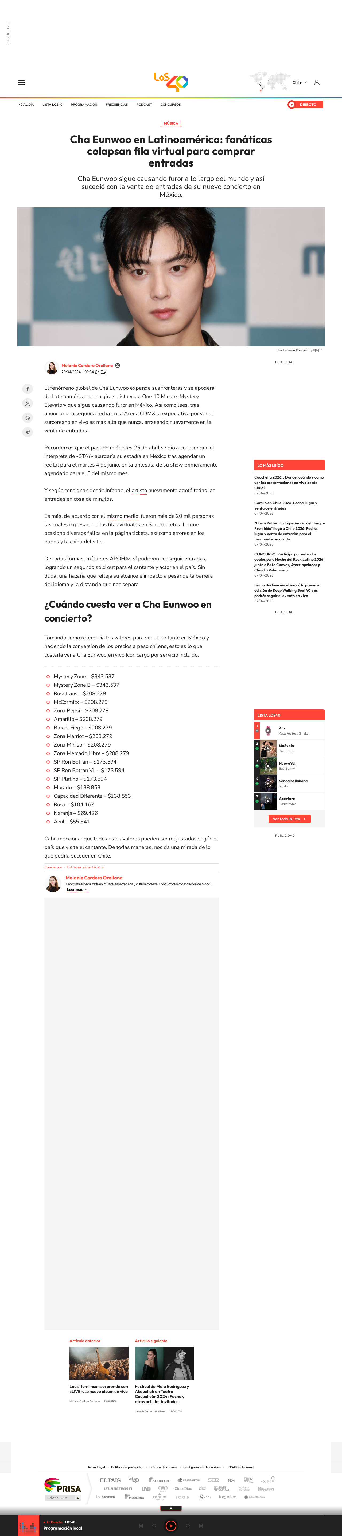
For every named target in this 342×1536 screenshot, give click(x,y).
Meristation (254, 1495)
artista (139, 490)
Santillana (160, 1480)
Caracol (266, 1480)
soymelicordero (118, 365)
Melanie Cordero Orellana (87, 365)
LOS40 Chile (171, 82)
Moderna (133, 1495)
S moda (205, 1495)
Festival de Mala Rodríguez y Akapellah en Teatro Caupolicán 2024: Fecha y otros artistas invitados (162, 1394)
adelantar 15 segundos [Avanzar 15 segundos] (188, 1526)
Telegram (27, 432)
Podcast (144, 104)
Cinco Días (182, 1487)
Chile (297, 82)
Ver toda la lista (286, 818)
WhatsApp (27, 418)
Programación (84, 104)
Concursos (171, 104)
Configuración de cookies (202, 1467)
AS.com (228, 1480)
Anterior (141, 1526)
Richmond (106, 1495)
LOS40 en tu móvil (240, 1467)
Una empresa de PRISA (62, 1484)
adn (246, 1480)
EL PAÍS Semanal (222, 1487)
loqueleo (228, 1495)
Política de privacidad (127, 1467)
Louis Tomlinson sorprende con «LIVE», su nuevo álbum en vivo (98, 1389)
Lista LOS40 (52, 104)
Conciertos (53, 867)
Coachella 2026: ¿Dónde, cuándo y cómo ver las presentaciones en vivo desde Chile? (289, 482)
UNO (147, 1487)
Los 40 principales (136, 1480)
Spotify (192, 1431)
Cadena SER (212, 1480)
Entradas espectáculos (85, 867)
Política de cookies (163, 1467)
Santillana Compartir (189, 1480)
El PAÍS (110, 1480)
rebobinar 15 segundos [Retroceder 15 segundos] (154, 1526)
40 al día (26, 104)
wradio (162, 1487)
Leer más (75, 889)
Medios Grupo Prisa (62, 1498)
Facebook (27, 389)
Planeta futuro (242, 1487)
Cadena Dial (202, 1487)
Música (171, 123)
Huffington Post (117, 1487)
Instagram (149, 1431)
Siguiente (201, 1526)
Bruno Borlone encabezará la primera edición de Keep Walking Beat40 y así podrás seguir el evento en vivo (286, 590)
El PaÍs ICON (182, 1495)
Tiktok (139, 1431)
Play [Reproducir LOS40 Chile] (171, 1525)
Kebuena (261, 1487)
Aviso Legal (96, 1467)
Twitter (27, 403)
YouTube (160, 1431)
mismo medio (122, 516)
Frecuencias (117, 104)
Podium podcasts (159, 1495)
